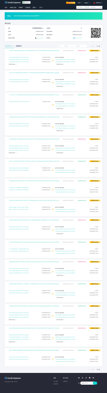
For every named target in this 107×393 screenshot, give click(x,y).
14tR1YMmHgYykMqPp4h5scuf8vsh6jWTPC (19, 59)
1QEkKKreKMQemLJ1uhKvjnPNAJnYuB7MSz (19, 207)
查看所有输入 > (13, 64)
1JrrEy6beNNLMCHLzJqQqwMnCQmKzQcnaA (19, 249)
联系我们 (56, 384)
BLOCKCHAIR (39, 38)
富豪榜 (21, 7)
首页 (6, 7)
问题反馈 (65, 381)
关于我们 (56, 381)
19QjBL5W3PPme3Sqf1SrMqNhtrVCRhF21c (65, 59)
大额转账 (27, 7)
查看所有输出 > (60, 64)
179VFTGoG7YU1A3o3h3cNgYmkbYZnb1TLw (19, 357)
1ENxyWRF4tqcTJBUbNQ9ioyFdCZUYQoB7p (19, 187)
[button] (97, 2)
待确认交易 (13, 7)
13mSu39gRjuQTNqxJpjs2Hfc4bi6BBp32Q (19, 168)
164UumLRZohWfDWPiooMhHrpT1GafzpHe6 (19, 57)
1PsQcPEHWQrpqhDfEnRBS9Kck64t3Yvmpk (65, 61)
